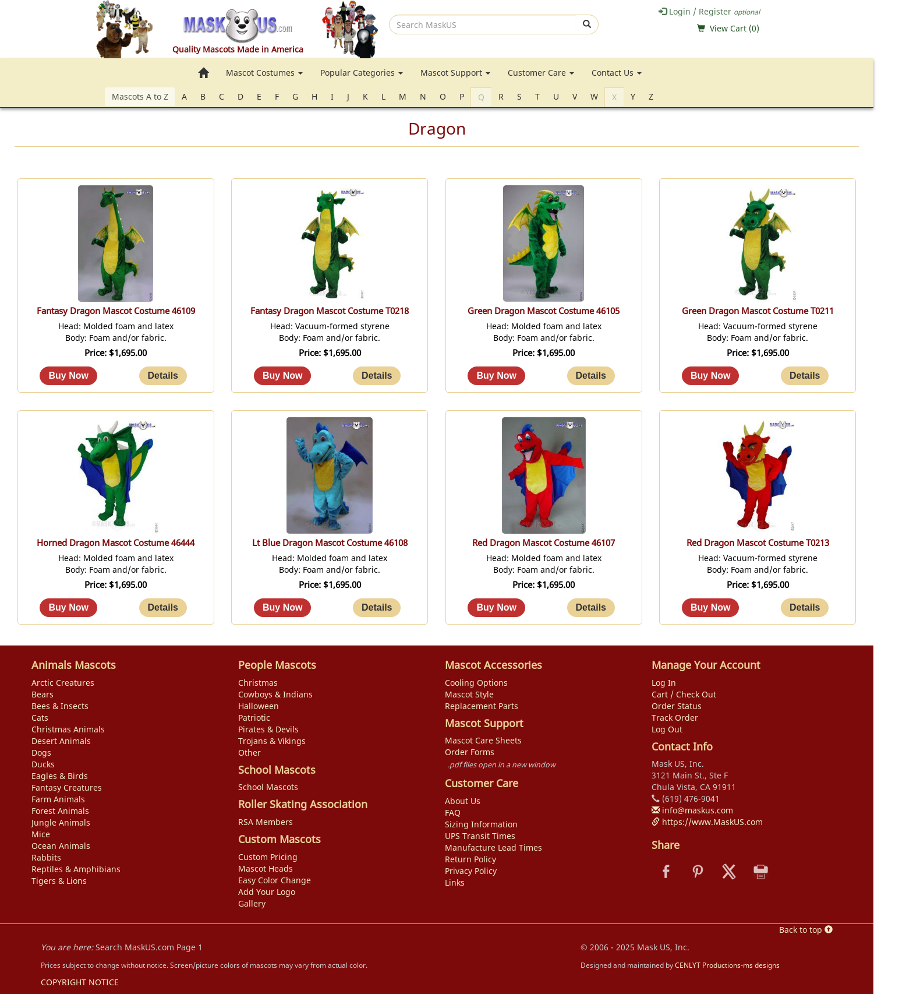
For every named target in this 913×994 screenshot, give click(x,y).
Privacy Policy (471, 870)
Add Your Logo (266, 891)
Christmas (258, 682)
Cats (39, 717)
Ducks (43, 764)
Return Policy (470, 859)
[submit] (587, 24)
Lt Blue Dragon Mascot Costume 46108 (330, 543)
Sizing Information (481, 824)
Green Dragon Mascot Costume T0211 (758, 311)
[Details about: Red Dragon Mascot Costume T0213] (805, 607)
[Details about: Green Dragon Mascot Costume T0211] (805, 375)
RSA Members (265, 821)
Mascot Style (469, 694)
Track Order (675, 717)
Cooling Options (476, 682)
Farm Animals (58, 799)
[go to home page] (203, 72)
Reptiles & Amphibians (76, 869)
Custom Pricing (268, 856)
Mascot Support (455, 72)
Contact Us (617, 72)
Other (249, 752)
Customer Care (541, 72)
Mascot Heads (265, 868)
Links (455, 882)
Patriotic (254, 717)
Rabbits (46, 857)
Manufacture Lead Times (493, 847)
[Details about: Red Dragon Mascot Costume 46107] (591, 607)
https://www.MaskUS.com (707, 821)
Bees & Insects (60, 705)
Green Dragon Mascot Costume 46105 (544, 311)
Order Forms (469, 751)
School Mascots (268, 786)
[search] (482, 24)
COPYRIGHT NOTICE (80, 982)
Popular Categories (361, 72)
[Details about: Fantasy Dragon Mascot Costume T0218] (377, 375)
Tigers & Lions (59, 880)
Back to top (806, 929)
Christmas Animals (68, 729)
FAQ (453, 812)
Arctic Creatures (62, 682)
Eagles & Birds (59, 775)
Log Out (667, 729)
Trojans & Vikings (272, 740)
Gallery (252, 903)
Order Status (677, 705)
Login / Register (709, 11)
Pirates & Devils (268, 729)
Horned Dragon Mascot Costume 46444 (115, 543)
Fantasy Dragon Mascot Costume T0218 (329, 311)
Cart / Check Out (684, 694)
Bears (42, 694)
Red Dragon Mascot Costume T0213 (757, 543)
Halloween (258, 705)
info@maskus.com (692, 810)
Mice (40, 834)
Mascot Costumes (264, 72)
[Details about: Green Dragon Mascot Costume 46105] (591, 375)
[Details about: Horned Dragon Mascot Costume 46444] (163, 607)
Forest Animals (60, 810)
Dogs (41, 752)
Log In (664, 682)
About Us (462, 800)
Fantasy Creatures (66, 787)
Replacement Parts (481, 705)
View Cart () (734, 28)
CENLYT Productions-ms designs (727, 965)
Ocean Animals (60, 845)
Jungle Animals (60, 822)
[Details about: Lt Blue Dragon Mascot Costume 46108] (377, 607)
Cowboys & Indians (275, 694)
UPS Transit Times (480, 835)
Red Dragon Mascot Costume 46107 (543, 543)
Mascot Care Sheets (483, 740)
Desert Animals (61, 740)
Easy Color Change (274, 880)
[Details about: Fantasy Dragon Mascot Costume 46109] (163, 375)
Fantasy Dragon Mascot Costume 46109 (116, 311)
